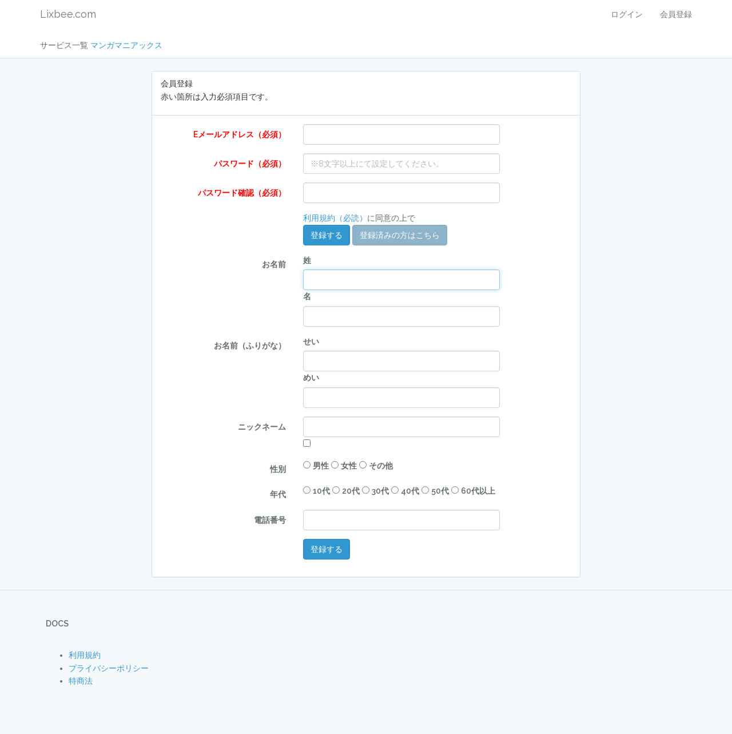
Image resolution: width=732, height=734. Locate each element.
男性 (321, 465)
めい (311, 377)
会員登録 (676, 14)
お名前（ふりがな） (250, 345)
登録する (327, 235)
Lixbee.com (68, 14)
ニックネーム (262, 426)
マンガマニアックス (126, 45)
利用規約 (85, 655)
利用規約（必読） (335, 218)
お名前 (274, 264)
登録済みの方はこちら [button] (400, 235)
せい (311, 341)
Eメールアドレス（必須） (239, 134)
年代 (278, 494)
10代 (321, 490)
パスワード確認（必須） (242, 192)
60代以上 (478, 490)
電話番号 (270, 520)
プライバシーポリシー (109, 668)
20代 (351, 490)
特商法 (81, 680)
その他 (381, 465)
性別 (278, 469)
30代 (380, 490)
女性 (349, 465)
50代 (440, 490)
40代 (410, 490)
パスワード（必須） (250, 163)
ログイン (627, 14)
